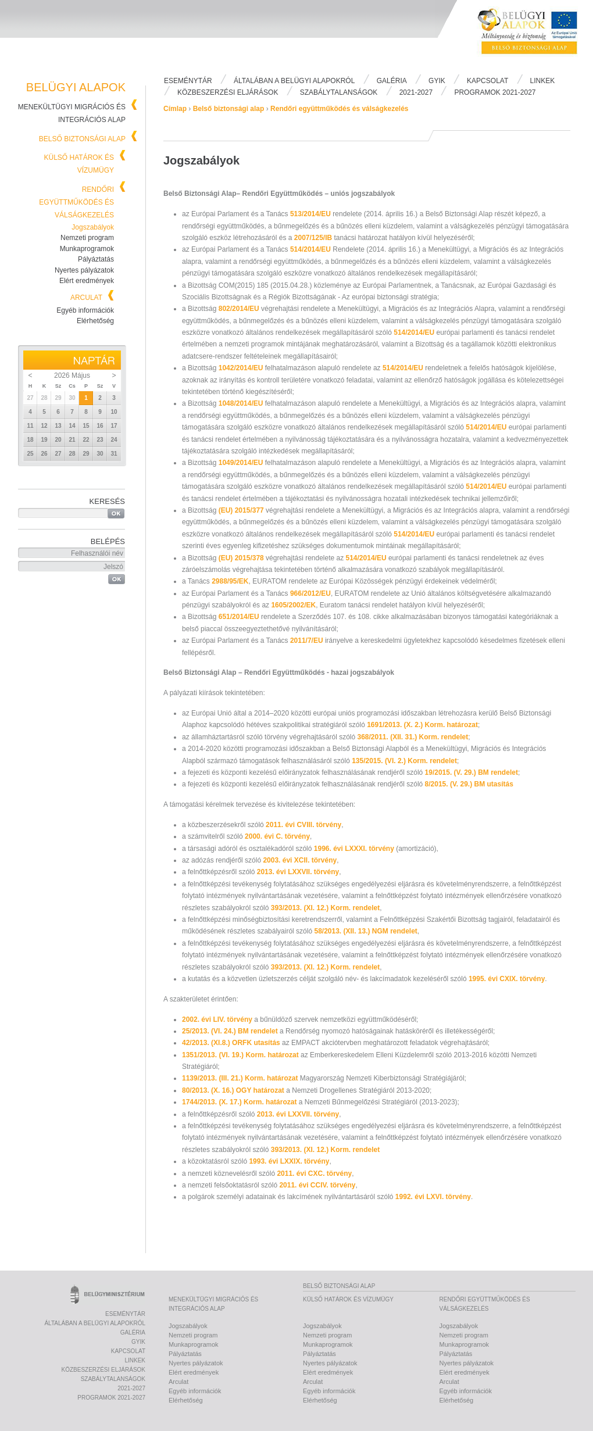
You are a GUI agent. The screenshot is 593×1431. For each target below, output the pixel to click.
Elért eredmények (86, 281)
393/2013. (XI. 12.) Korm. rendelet (325, 908)
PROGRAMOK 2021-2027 (494, 92)
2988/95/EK (230, 581)
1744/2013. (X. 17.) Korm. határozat (240, 1102)
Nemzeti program (87, 238)
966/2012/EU (310, 593)
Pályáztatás (96, 259)
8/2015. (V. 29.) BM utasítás (469, 784)
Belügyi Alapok (535, 35)
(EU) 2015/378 (242, 558)
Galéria (392, 81)
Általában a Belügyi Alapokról (294, 81)
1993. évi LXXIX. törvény (289, 1161)
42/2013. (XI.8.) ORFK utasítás (232, 1043)
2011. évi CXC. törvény (314, 1173)
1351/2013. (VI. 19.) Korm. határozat (241, 1055)
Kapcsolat (487, 81)
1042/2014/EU (242, 368)
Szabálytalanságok (339, 92)
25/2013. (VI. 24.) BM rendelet (231, 1031)
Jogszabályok (93, 227)
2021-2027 (416, 92)
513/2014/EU (311, 214)
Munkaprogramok (87, 249)
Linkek (542, 81)
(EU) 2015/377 (242, 510)
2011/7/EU (307, 640)
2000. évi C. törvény (276, 836)
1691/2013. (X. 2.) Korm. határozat (422, 725)
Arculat (86, 298)
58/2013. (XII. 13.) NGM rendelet (365, 931)
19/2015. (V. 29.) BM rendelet (471, 772)
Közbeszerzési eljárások (227, 92)
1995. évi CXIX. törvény (507, 979)
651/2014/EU (240, 617)
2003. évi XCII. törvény (299, 860)
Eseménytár (188, 81)
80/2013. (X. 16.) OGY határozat (234, 1090)
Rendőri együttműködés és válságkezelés (76, 202)
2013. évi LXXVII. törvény (298, 872)
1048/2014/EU (241, 403)
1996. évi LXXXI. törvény (355, 849)
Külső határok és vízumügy (348, 1299)
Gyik (436, 81)
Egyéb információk (85, 310)
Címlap (175, 109)
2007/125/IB (314, 238)
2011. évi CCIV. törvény (317, 1185)
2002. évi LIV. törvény (218, 1019)
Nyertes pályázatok (84, 270)
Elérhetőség (95, 321)
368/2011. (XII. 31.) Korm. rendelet (412, 737)
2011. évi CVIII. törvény (303, 825)
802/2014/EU (240, 309)
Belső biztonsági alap (82, 139)
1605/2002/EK (293, 605)
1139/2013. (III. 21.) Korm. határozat (241, 1078)
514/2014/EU (311, 249)
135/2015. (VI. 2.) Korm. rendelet (404, 761)
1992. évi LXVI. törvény (433, 1197)
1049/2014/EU (242, 463)
